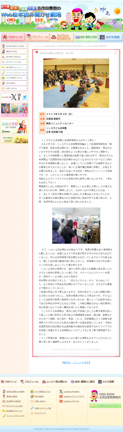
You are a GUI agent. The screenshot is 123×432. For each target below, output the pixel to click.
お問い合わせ (40, 401)
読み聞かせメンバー (14, 411)
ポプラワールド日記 (14, 406)
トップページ (38, 46)
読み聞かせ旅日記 (13, 401)
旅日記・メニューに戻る (76, 362)
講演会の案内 (11, 396)
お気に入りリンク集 (43, 408)
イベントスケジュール (15, 416)
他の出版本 (39, 396)
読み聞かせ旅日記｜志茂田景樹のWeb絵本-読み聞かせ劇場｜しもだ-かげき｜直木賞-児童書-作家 (75, 46)
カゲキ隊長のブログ (43, 392)
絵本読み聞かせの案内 (15, 392)
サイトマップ (40, 413)
